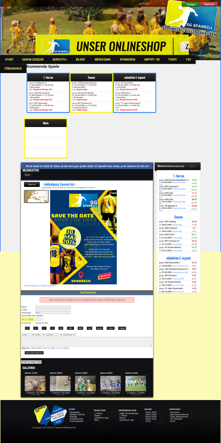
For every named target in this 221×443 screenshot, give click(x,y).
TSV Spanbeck (176, 419)
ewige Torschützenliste (128, 413)
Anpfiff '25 (152, 59)
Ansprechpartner (77, 421)
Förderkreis (13, 68)
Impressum (174, 412)
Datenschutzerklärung (179, 414)
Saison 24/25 (150, 414)
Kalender (73, 417)
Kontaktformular (76, 419)
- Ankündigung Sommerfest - (59, 184)
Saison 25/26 (150, 412)
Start (9, 59)
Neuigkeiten (75, 412)
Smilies (59, 348)
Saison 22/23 (150, 419)
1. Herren (98, 413)
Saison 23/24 (150, 417)
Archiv (148, 421)
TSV (189, 59)
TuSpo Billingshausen (179, 417)
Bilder (81, 59)
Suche (172, 421)
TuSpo (172, 59)
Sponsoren (128, 59)
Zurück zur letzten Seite (31, 362)
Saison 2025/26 (33, 59)
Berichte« (60, 59)
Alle (192, 166)
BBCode (47, 348)
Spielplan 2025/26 (77, 414)
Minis (96, 420)
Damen (97, 416)
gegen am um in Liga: (41, 86)
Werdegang (103, 59)
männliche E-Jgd (101, 418)
